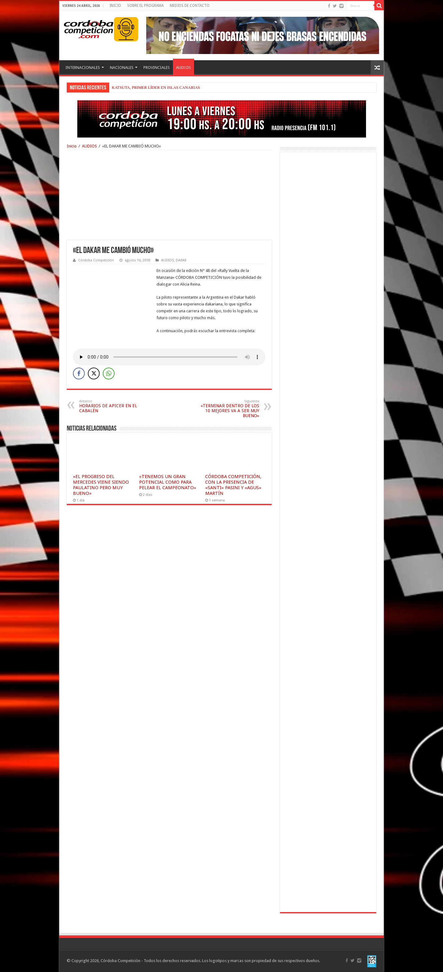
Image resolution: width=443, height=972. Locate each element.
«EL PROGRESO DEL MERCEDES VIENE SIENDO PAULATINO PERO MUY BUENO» (101, 485)
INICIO (115, 5)
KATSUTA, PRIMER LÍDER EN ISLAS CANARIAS (156, 87)
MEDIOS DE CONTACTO (190, 5)
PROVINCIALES (156, 67)
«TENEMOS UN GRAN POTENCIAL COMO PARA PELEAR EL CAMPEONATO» (167, 482)
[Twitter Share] (94, 373)
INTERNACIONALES (83, 67)
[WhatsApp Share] (109, 373)
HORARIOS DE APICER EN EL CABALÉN (111, 406)
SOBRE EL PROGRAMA (145, 5)
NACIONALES (121, 67)
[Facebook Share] (79, 373)
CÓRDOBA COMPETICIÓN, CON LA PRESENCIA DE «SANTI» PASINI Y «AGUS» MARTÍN (233, 485)
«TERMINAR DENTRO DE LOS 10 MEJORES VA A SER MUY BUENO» (227, 408)
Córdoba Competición (96, 260)
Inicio (72, 146)
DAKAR (181, 260)
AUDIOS (183, 67)
